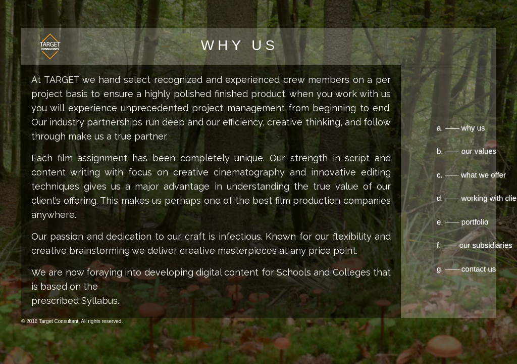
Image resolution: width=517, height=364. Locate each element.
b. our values (433, 151)
